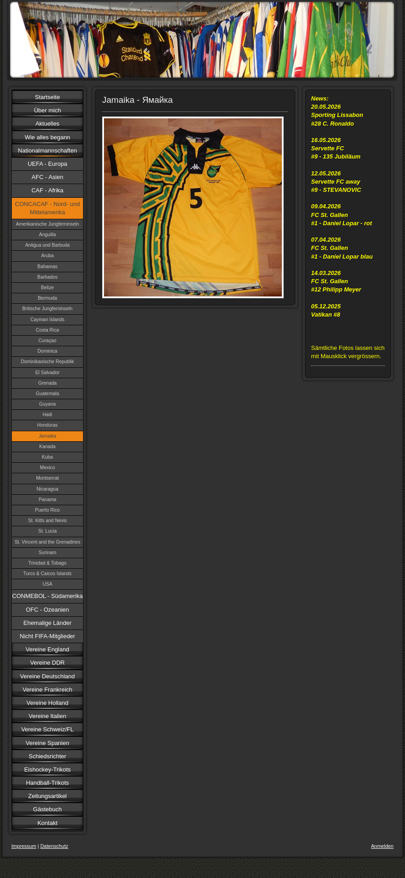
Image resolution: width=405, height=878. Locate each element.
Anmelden (382, 846)
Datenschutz (54, 846)
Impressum (23, 846)
